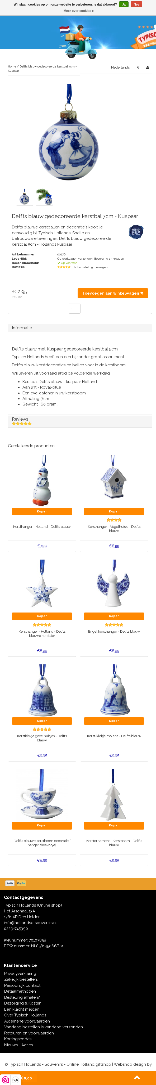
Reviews (80, 421)
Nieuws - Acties (18, 1045)
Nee (136, 4)
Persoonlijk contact (22, 985)
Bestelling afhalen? (22, 997)
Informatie (22, 327)
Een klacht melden (21, 1009)
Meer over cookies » (79, 11)
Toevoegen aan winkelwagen (112, 293)
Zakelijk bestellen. (21, 979)
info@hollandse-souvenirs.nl (30, 922)
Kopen (42, 511)
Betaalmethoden (20, 991)
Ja (123, 4)
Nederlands (120, 67)
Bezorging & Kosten (22, 1003)
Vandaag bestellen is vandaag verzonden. (44, 1027)
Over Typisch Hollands (25, 1015)
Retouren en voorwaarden (29, 1033)
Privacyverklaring (20, 973)
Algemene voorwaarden (27, 1021)
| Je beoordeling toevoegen (90, 267)
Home (12, 66)
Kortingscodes (17, 1039)
